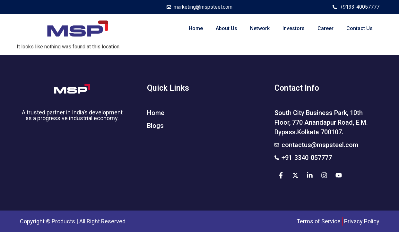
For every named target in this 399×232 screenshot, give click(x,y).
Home (196, 28)
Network (260, 28)
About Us (226, 28)
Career (325, 28)
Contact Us (359, 28)
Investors (293, 28)
